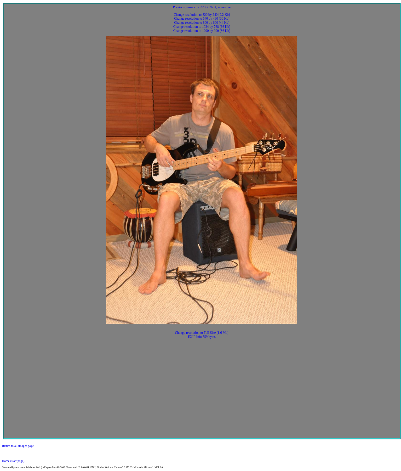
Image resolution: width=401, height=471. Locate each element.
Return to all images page (18, 446)
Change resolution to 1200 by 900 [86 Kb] (201, 31)
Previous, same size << (188, 7)
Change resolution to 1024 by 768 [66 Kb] (201, 26)
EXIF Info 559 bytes (202, 337)
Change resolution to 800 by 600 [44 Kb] (201, 22)
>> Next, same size (218, 7)
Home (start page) (13, 461)
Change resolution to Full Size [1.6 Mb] (202, 333)
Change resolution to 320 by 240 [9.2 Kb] (202, 15)
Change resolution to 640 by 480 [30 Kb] (201, 18)
